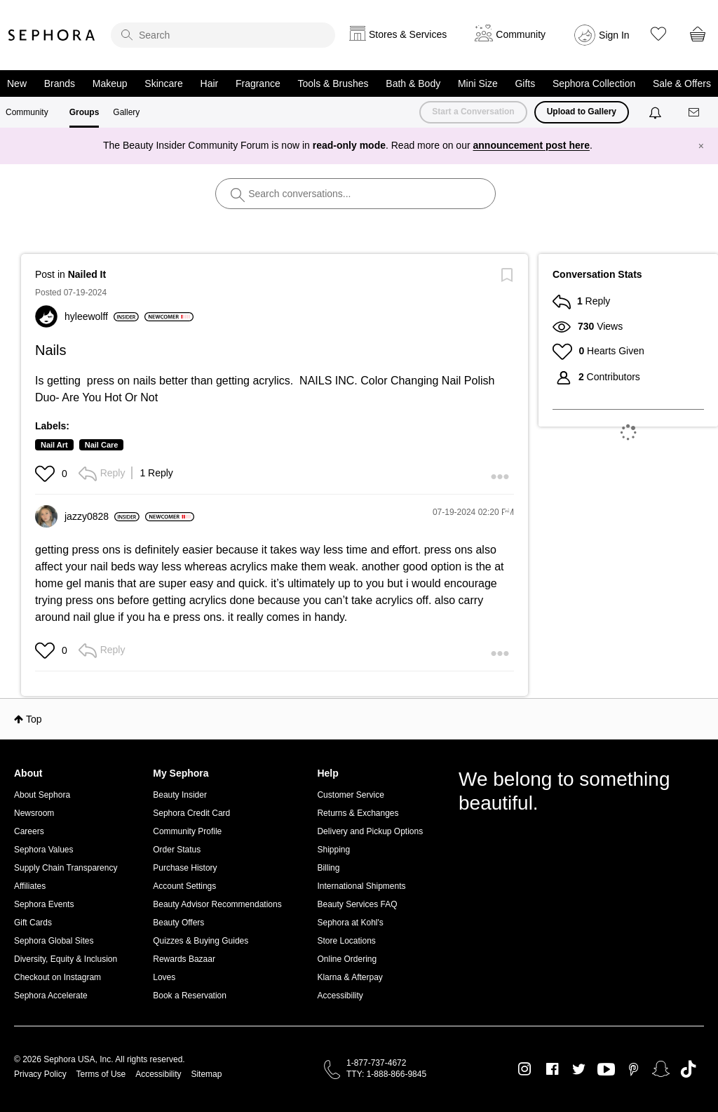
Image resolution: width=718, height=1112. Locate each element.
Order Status (177, 850)
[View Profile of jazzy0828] (102, 516)
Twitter (579, 1069)
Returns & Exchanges (357, 813)
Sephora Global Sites (53, 941)
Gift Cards (33, 922)
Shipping (333, 850)
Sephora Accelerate (51, 995)
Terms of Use (101, 1074)
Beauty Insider (180, 795)
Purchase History (185, 868)
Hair (210, 83)
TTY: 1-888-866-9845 (386, 1074)
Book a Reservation (189, 995)
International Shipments (361, 886)
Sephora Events (44, 904)
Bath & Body (413, 83)
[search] (223, 35)
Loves (164, 977)
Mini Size (478, 83)
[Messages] (695, 112)
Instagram (525, 1069)
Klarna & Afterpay (349, 977)
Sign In (614, 35)
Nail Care (101, 445)
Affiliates (30, 886)
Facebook (552, 1069)
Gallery (126, 112)
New (17, 83)
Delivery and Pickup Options (370, 831)
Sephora (52, 35)
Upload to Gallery (581, 111)
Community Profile (187, 831)
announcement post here (531, 145)
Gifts (525, 83)
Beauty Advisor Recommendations (217, 904)
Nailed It (87, 274)
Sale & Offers (682, 83)
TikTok (688, 1069)
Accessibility (340, 995)
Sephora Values (44, 850)
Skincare (163, 83)
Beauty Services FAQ (357, 904)
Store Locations (346, 941)
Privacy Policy (40, 1074)
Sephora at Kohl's (350, 922)
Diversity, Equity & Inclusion (65, 959)
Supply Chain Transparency (65, 868)
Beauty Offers (178, 922)
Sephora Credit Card (191, 813)
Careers (29, 831)
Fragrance (258, 83)
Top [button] (34, 719)
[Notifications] (656, 112)
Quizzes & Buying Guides (200, 941)
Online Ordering (347, 959)
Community (27, 112)
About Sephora (42, 795)
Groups (84, 112)
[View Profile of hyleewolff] (102, 316)
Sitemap (206, 1074)
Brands (59, 83)
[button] (46, 473)
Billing (328, 868)
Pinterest (633, 1069)
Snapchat (661, 1069)
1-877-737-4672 (376, 1063)
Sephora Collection (594, 83)
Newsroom (34, 813)
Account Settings (184, 886)
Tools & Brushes (332, 83)
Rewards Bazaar (184, 959)
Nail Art (54, 445)
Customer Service (350, 795)
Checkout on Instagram (57, 977)
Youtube (606, 1070)
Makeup (110, 83)
